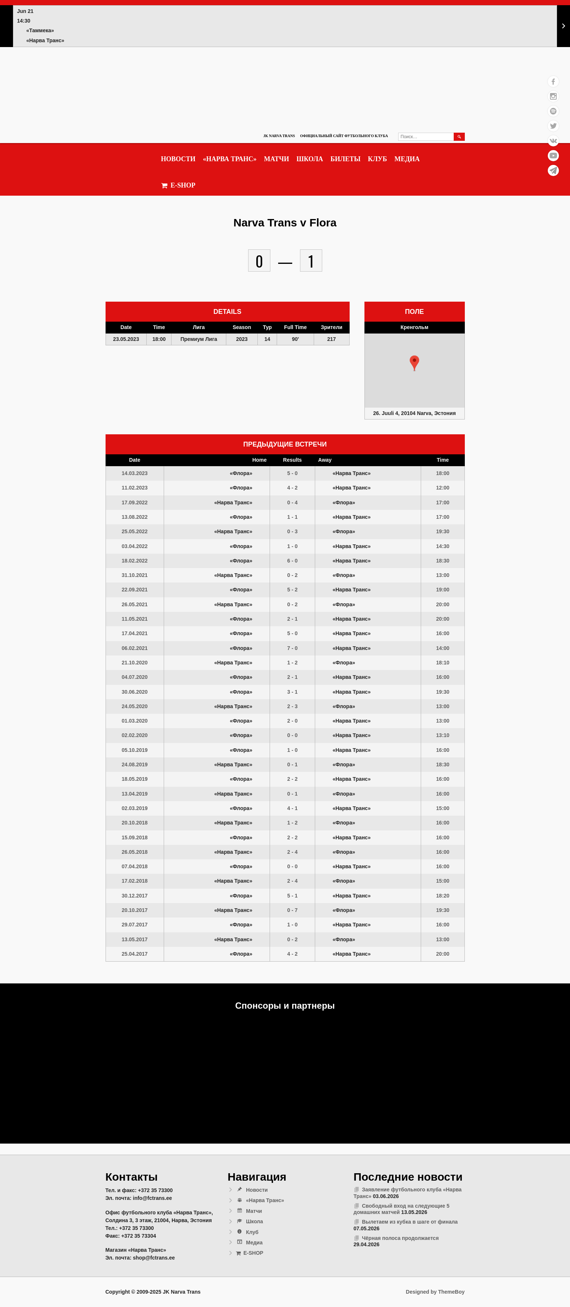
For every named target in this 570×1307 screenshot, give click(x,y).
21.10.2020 (135, 663)
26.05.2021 (135, 604)
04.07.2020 (135, 677)
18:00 (443, 473)
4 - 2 (292, 488)
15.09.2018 (135, 837)
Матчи (276, 159)
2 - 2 (292, 779)
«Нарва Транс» (230, 159)
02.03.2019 (135, 808)
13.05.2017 (135, 939)
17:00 (443, 502)
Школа (309, 159)
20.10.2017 (135, 910)
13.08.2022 (135, 517)
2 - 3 (292, 706)
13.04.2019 (135, 794)
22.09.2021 (135, 590)
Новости (178, 159)
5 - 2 (292, 590)
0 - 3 (292, 531)
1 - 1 (292, 517)
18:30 (443, 561)
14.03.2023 (135, 473)
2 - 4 (292, 852)
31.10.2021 (135, 575)
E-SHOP (178, 185)
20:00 (443, 604)
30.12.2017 (135, 896)
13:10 (443, 735)
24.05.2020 (135, 706)
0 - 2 (292, 575)
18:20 (443, 896)
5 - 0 (292, 473)
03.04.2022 (135, 546)
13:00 (443, 575)
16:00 (443, 633)
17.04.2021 (135, 633)
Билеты (345, 159)
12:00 (443, 488)
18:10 (443, 663)
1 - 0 (292, 546)
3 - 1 (292, 692)
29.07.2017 (135, 925)
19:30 (443, 531)
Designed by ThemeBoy (435, 1292)
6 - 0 (292, 561)
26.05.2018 (135, 852)
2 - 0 (292, 721)
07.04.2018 (135, 866)
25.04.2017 (135, 954)
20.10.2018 (135, 823)
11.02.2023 (135, 488)
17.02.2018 (135, 881)
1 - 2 (292, 663)
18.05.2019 (135, 779)
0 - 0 (292, 735)
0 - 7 (292, 910)
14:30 (443, 546)
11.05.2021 (135, 619)
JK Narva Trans (279, 136)
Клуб (377, 159)
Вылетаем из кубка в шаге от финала (410, 1222)
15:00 (443, 808)
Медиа (407, 159)
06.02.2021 (135, 648)
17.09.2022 (135, 502)
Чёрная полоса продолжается (400, 1238)
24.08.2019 (135, 764)
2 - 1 (292, 619)
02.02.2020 (135, 735)
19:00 (443, 590)
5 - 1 (292, 896)
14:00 (443, 648)
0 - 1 (292, 764)
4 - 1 (292, 808)
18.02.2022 (135, 561)
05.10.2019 (135, 750)
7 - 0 (292, 648)
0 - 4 (292, 502)
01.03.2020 (135, 721)
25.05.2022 (135, 531)
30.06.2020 (135, 692)
